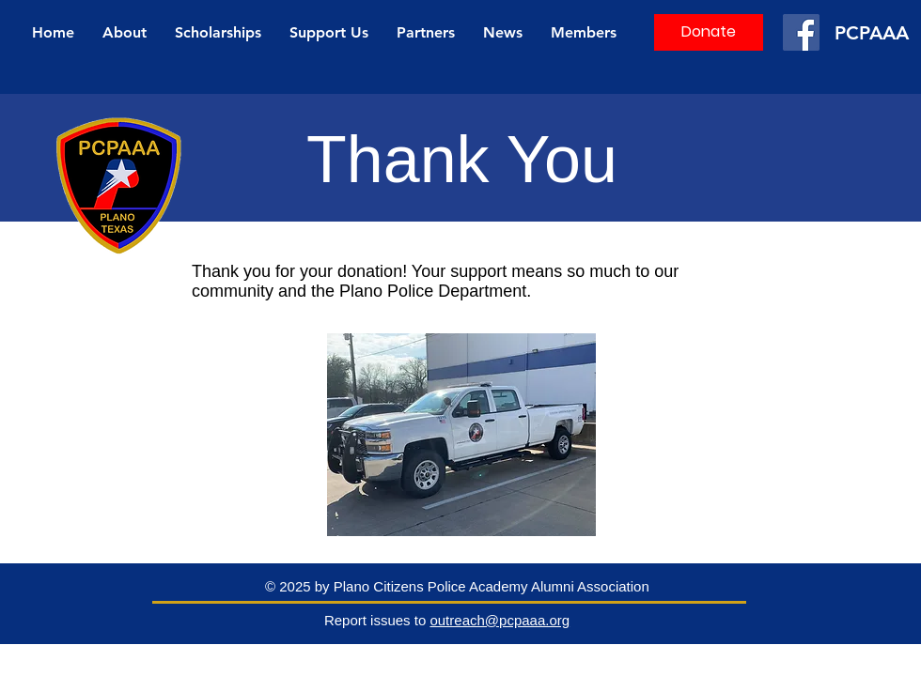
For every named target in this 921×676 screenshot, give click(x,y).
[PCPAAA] (875, 32)
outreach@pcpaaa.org (499, 620)
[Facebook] (801, 32)
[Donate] (708, 32)
